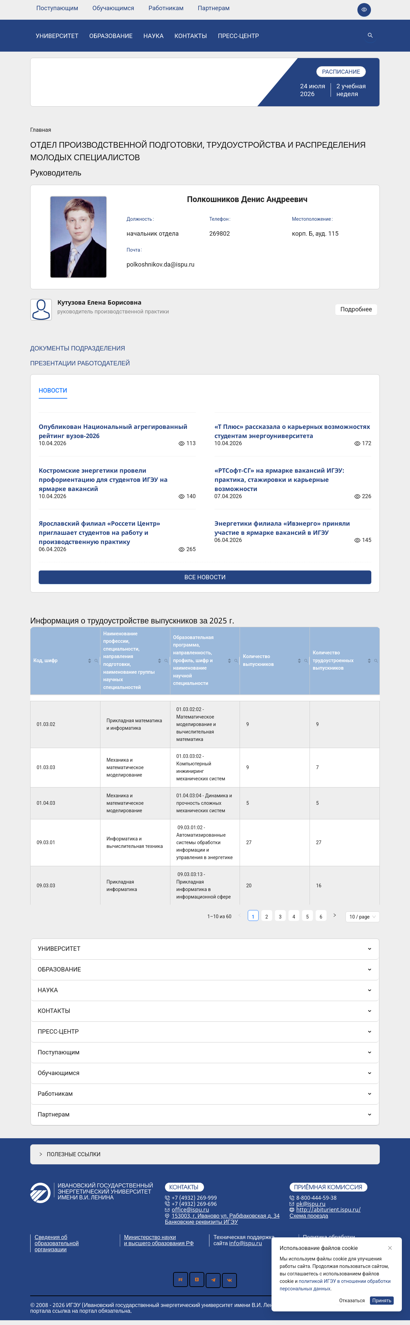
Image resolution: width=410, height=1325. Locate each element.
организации (51, 1254)
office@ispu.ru (190, 1214)
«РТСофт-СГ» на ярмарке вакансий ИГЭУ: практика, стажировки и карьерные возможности (279, 479)
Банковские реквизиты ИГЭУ (201, 1227)
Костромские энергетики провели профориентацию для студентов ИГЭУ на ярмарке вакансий (103, 479)
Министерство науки (150, 1242)
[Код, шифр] (65, 663)
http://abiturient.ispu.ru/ (328, 1214)
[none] (57, 8)
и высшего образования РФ (159, 1248)
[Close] (390, 1248)
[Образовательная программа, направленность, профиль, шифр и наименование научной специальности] (205, 663)
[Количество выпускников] (275, 663)
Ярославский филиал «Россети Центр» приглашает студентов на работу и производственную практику (99, 532)
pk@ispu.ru (310, 1208)
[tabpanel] (205, 494)
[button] (93, 663)
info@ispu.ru (245, 1248)
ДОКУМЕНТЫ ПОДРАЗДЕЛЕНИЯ (77, 348)
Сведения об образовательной (57, 1245)
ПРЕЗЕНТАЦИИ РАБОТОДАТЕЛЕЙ (80, 363)
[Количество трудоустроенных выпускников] (345, 663)
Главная (40, 130)
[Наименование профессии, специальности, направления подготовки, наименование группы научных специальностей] (135, 663)
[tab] (53, 391)
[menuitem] (57, 8)
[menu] (133, 8)
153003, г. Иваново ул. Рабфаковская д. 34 (226, 1220)
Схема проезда (309, 1220)
